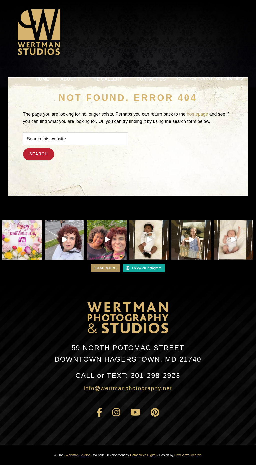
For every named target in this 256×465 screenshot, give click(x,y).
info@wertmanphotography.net (128, 388)
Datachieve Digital (143, 455)
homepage (197, 114)
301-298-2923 (128, 375)
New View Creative (188, 455)
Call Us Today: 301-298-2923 (210, 78)
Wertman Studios (78, 455)
